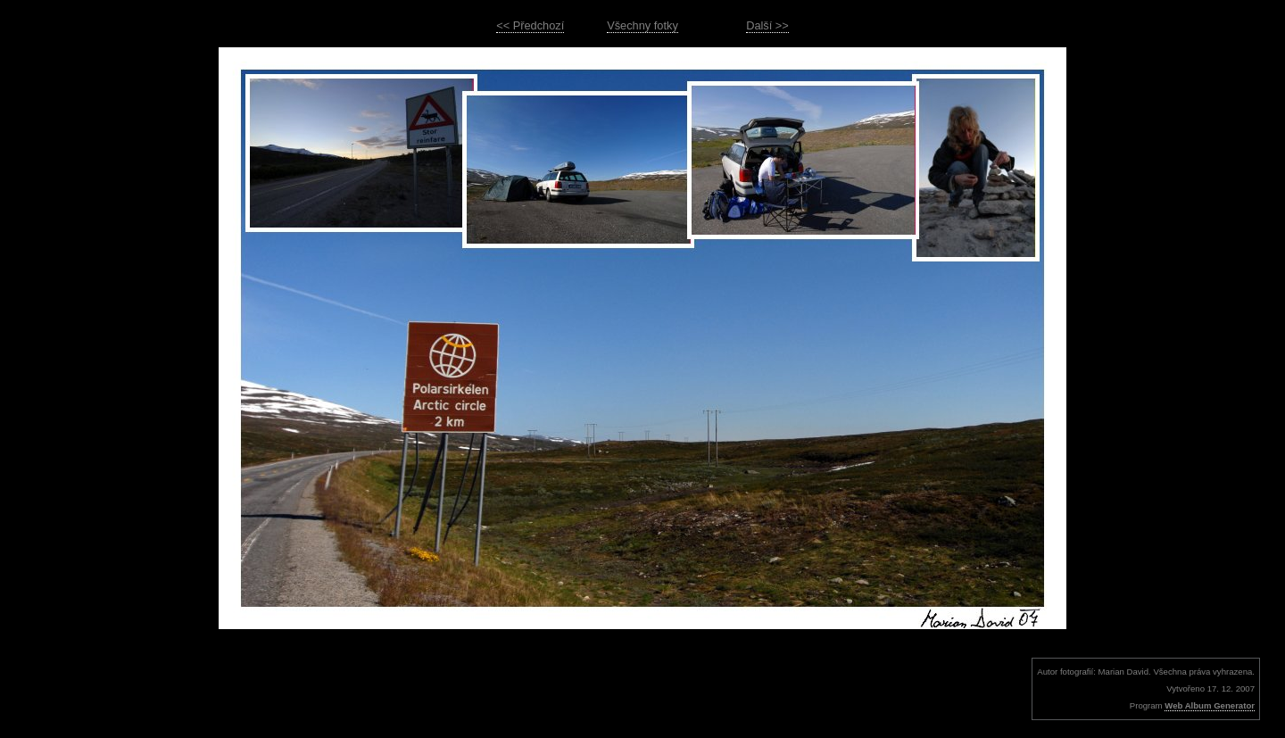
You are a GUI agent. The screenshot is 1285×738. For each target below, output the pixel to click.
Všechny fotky (642, 25)
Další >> (767, 25)
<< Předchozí (530, 25)
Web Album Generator (1210, 705)
